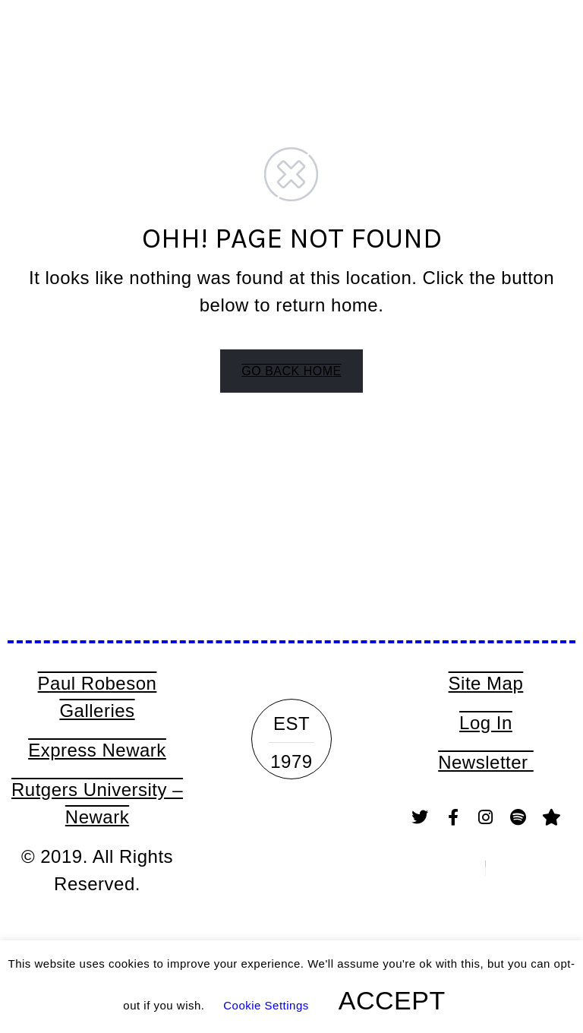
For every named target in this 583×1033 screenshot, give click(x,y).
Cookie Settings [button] (266, 1005)
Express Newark (97, 750)
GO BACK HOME (291, 371)
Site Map (486, 683)
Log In (485, 722)
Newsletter (486, 762)
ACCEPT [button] (392, 1000)
